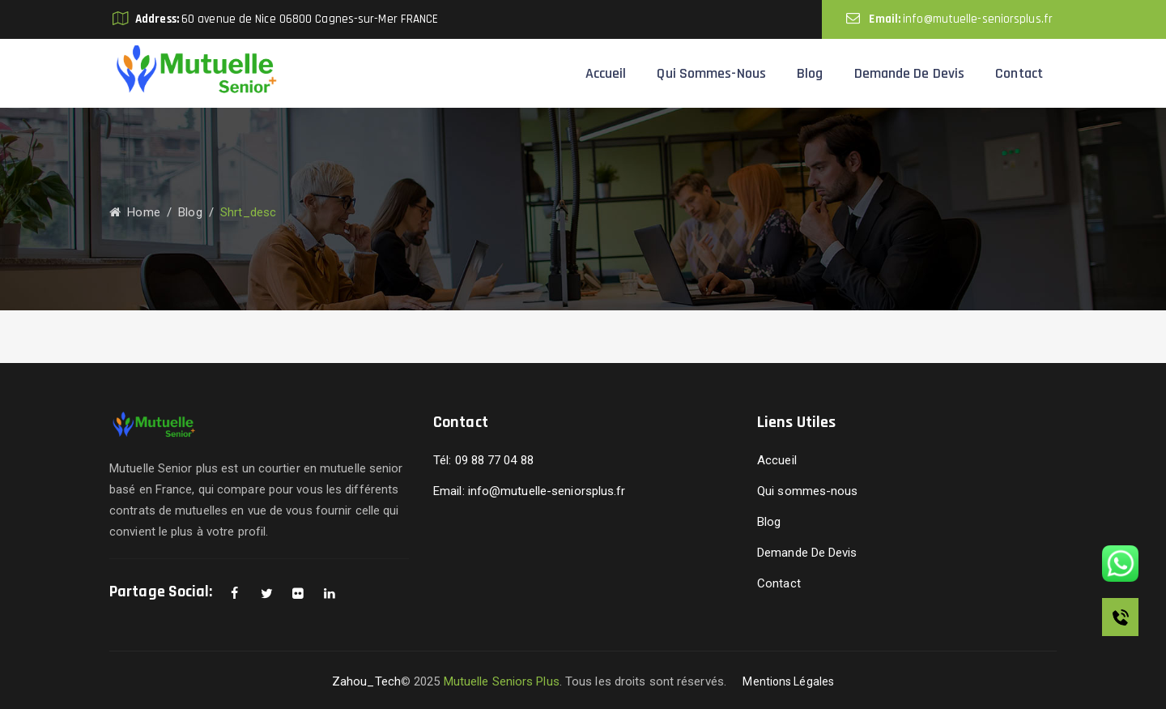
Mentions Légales (788, 681)
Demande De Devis (909, 73)
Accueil (606, 73)
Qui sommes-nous (711, 73)
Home (134, 212)
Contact (1019, 73)
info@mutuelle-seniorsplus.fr (978, 19)
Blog (810, 73)
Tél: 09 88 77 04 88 (483, 460)
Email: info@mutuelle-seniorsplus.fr (529, 491)
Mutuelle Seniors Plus (502, 681)
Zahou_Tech (366, 681)
